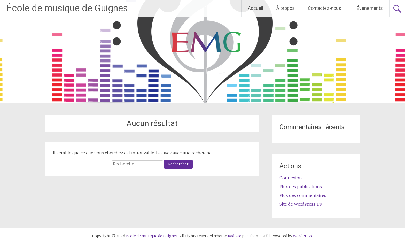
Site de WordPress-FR (300, 204)
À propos (285, 8)
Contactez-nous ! (326, 8)
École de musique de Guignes (67, 8)
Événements (370, 8)
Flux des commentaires (302, 195)
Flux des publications (300, 186)
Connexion (290, 177)
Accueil (255, 8)
